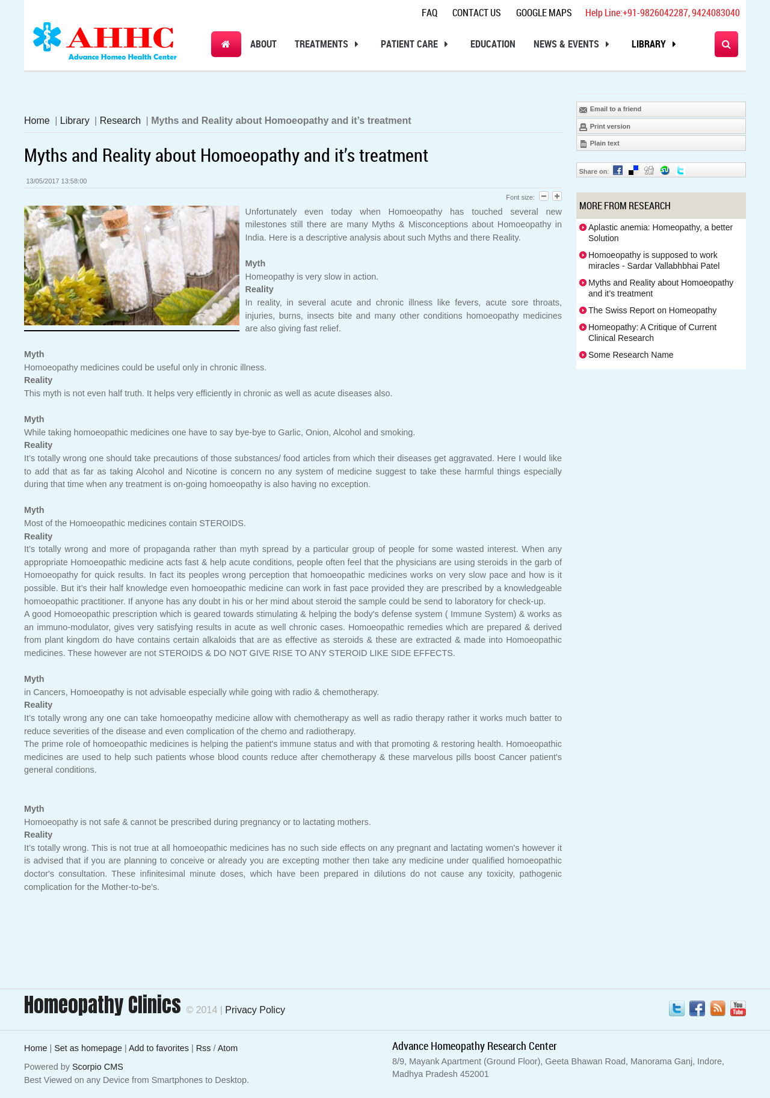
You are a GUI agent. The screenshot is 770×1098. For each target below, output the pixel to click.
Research (120, 120)
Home (37, 120)
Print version (604, 127)
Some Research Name (631, 355)
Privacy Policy (255, 1010)
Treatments (329, 44)
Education (493, 44)
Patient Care (416, 44)
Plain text (599, 144)
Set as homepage (88, 1048)
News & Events (574, 44)
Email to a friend (610, 109)
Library (656, 44)
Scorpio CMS (97, 1067)
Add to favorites (159, 1048)
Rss (203, 1048)
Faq (429, 12)
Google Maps (544, 12)
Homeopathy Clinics (102, 1005)
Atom (228, 1048)
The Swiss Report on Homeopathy (652, 310)
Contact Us (476, 12)
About (263, 44)
